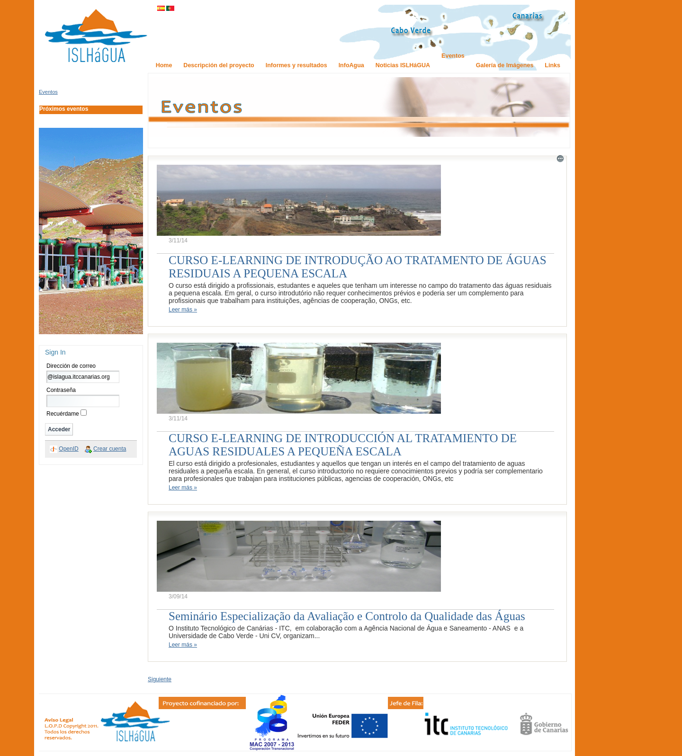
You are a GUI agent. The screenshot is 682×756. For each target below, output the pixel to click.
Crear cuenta (109, 448)
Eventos (48, 92)
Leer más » (183, 309)
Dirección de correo (71, 366)
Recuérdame (62, 413)
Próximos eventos (63, 109)
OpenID (68, 448)
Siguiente (159, 679)
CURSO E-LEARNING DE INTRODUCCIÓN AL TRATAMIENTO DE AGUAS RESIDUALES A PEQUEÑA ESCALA (343, 445)
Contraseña (61, 390)
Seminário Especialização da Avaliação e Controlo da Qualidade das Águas (347, 616)
